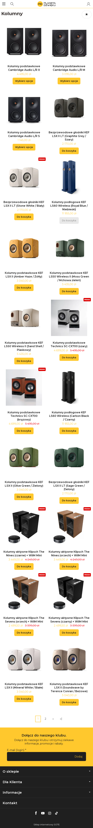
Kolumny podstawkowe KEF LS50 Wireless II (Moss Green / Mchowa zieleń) (69, 276)
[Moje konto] (88, 4)
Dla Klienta (46, 782)
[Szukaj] (12, 4)
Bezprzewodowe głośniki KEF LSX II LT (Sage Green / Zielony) (69, 485)
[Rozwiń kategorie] (4, 4)
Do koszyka (69, 150)
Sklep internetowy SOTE (47, 824)
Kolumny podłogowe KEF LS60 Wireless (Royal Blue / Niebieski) (69, 205)
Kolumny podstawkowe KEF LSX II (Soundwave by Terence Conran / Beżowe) (69, 687)
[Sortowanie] (87, 14)
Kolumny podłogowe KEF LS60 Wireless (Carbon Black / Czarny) (69, 416)
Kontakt (10, 803)
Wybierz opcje (24, 81)
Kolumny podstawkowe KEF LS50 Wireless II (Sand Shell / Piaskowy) (24, 346)
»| (61, 718)
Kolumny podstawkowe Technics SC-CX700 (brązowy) (24, 416)
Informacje (46, 792)
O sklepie (46, 772)
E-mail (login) (15, 750)
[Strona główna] (46, 4)
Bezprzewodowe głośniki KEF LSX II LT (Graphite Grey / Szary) (69, 136)
